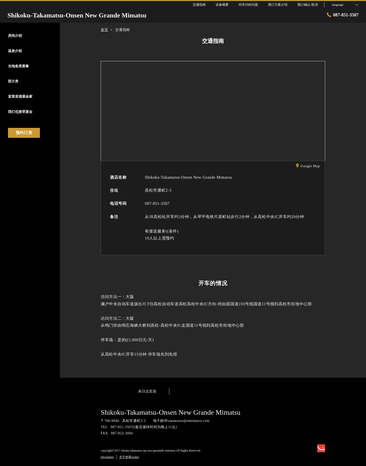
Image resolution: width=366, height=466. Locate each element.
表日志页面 (147, 391)
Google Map (308, 166)
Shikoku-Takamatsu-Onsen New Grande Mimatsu (170, 412)
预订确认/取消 (307, 4)
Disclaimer (107, 457)
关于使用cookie (129, 457)
